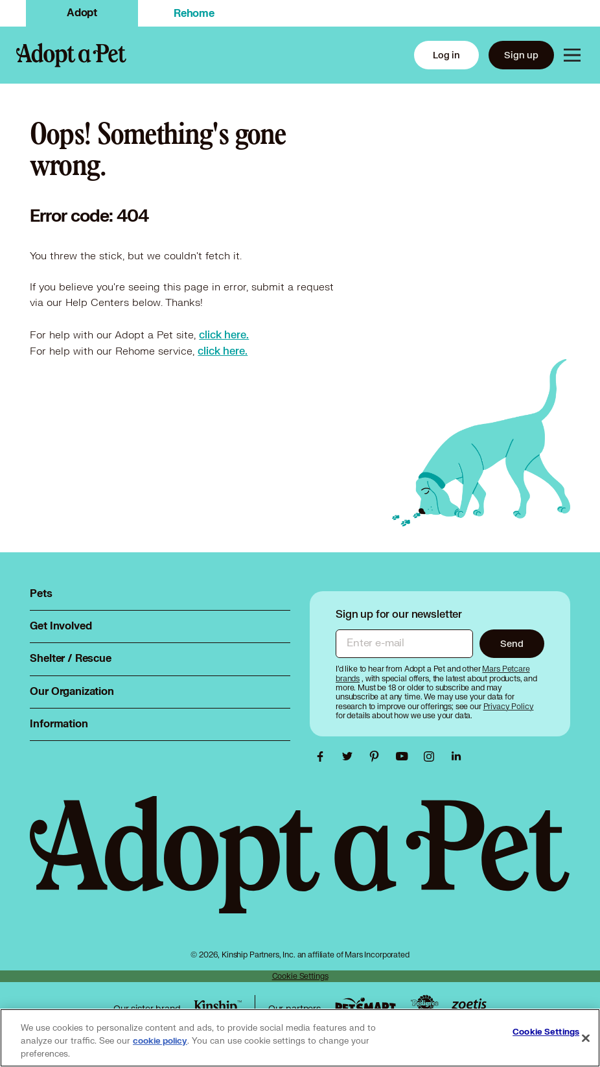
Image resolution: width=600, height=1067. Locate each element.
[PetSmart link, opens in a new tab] (365, 1005)
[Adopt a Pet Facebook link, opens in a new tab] (323, 756)
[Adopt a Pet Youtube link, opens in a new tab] (405, 756)
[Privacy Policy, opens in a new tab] (508, 706)
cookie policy (160, 1041)
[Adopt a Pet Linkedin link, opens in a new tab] (456, 756)
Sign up (521, 54)
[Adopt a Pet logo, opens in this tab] (300, 867)
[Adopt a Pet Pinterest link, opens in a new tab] (377, 756)
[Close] (585, 1038)
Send (511, 643)
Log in (446, 54)
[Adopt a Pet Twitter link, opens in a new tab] (350, 756)
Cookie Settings (300, 976)
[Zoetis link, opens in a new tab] (469, 1005)
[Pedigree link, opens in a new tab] (424, 1004)
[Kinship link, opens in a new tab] (218, 1007)
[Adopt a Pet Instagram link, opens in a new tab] (432, 756)
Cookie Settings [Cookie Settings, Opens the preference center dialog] (546, 1032)
